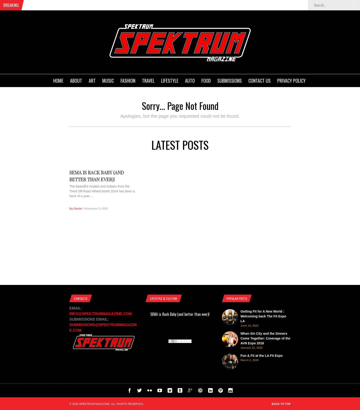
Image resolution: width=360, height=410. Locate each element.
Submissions (229, 80)
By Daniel (75, 216)
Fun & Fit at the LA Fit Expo (261, 355)
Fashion (128, 80)
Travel (148, 80)
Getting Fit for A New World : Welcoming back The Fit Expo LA (263, 316)
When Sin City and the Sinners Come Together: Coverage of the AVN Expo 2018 (265, 338)
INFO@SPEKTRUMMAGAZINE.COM (100, 314)
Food (206, 80)
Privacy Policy (291, 80)
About (76, 80)
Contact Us (259, 80)
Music (108, 80)
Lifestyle (169, 80)
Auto (190, 80)
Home (58, 80)
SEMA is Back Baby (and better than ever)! (180, 314)
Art (92, 80)
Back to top (281, 404)
